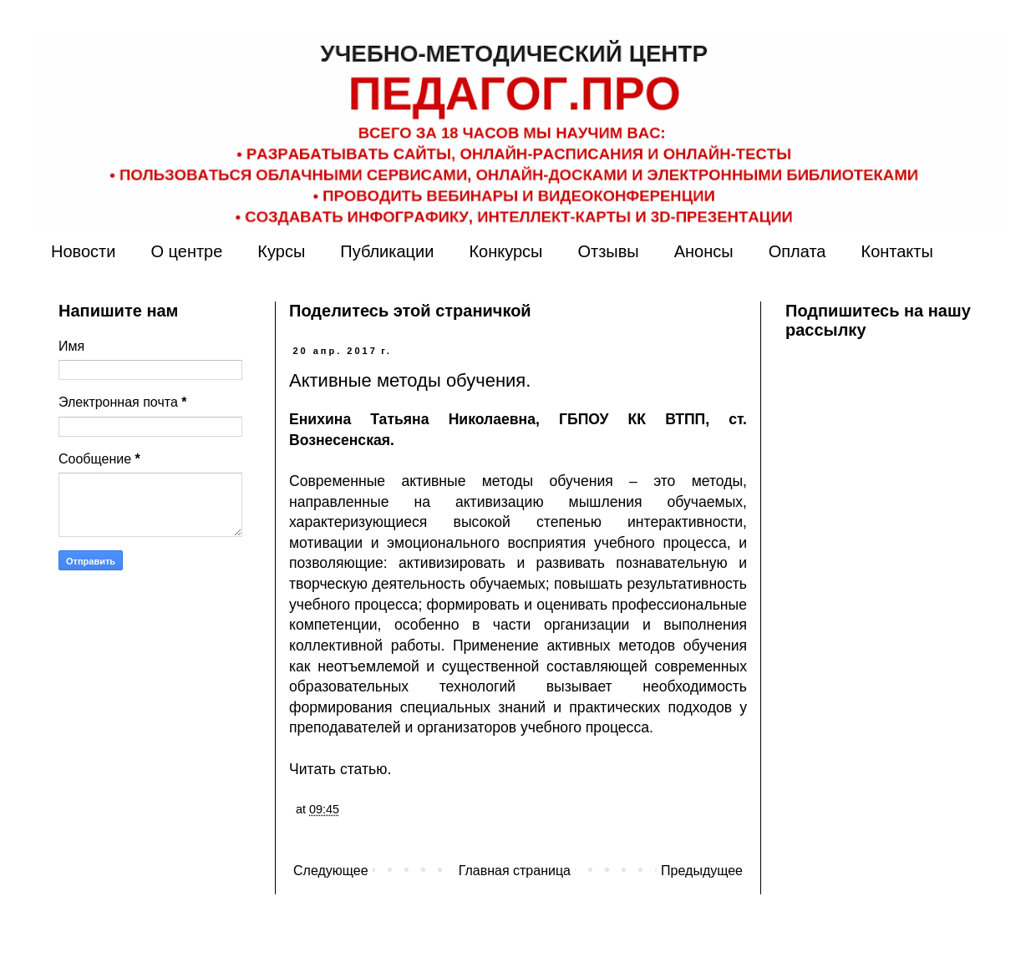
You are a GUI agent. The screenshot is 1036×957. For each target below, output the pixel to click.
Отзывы (607, 251)
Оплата (797, 251)
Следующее (330, 870)
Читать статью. (340, 769)
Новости (83, 251)
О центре (186, 251)
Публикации (387, 251)
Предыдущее (702, 870)
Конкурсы (505, 251)
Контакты (896, 251)
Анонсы (704, 251)
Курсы (281, 251)
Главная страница (515, 870)
